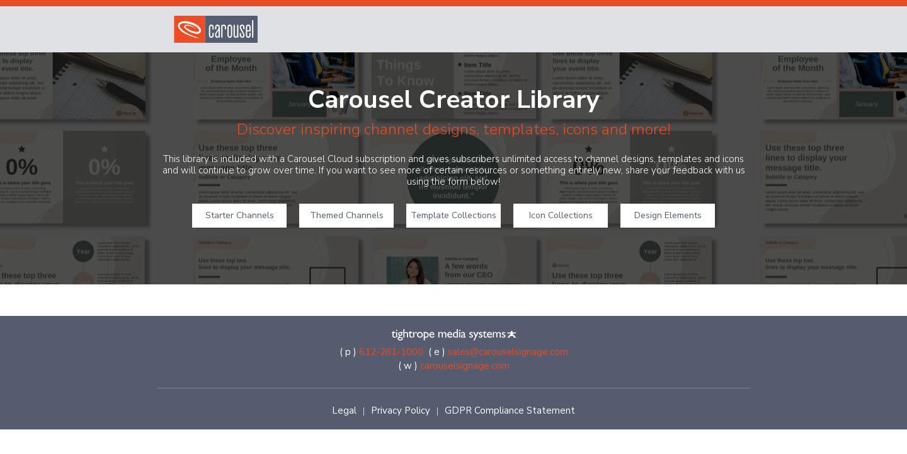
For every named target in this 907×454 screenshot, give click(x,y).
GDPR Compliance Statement (510, 410)
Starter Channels (239, 215)
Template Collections (453, 215)
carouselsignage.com (465, 365)
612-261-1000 (391, 352)
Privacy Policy (400, 410)
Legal (344, 410)
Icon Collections (561, 215)
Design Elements (668, 215)
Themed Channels (347, 215)
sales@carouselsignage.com (508, 352)
